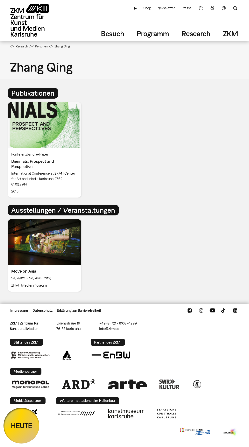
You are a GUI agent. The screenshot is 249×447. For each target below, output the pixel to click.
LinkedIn (235, 310)
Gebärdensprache (212, 8)
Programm (153, 33)
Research (196, 33)
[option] (46, 150)
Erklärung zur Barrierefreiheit (79, 310)
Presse (186, 8)
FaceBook (190, 310)
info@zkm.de (109, 329)
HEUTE (21, 425)
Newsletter (166, 8)
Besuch (112, 33)
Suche (235, 8)
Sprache (224, 8)
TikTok (224, 310)
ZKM (230, 33)
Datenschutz (42, 310)
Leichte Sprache (201, 8)
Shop (147, 8)
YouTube (212, 310)
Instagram (201, 310)
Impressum (19, 310)
